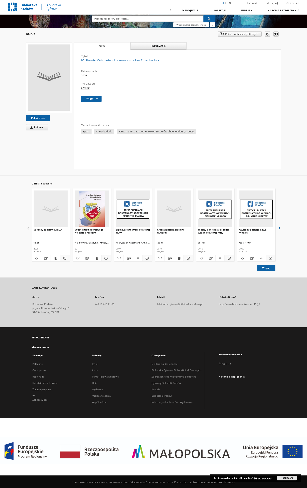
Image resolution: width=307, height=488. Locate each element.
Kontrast (252, 3)
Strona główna (40, 347)
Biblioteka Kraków (162, 395)
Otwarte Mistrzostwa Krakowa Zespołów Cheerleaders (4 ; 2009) (156, 131)
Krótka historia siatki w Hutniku (170, 231)
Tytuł (95, 364)
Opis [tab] (102, 45)
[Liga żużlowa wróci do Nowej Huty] (133, 209)
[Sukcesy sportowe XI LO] (51, 209)
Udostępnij (271, 3)
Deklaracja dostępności (165, 364)
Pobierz (36, 127)
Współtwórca (99, 402)
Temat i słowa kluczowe (105, 376)
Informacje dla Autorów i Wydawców (172, 402)
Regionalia (38, 376)
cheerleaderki (104, 131)
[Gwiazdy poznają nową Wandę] (256, 209)
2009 (84, 75)
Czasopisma (39, 370)
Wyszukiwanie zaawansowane (191, 24)
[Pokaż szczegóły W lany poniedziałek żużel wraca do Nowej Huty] (229, 258)
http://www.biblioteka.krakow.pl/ (239, 304)
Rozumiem (287, 478)
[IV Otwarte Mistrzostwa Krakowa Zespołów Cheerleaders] (49, 77)
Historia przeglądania (283, 10)
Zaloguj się (292, 3)
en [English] (229, 3)
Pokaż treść (38, 118)
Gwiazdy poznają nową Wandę (252, 231)
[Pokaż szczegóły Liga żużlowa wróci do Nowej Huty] (147, 258)
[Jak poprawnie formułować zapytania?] (212, 24)
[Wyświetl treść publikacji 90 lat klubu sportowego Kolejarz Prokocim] (96, 258)
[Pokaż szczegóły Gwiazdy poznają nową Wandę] (270, 258)
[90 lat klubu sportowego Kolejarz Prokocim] (92, 209)
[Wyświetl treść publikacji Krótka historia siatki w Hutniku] (178, 258)
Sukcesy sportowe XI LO (48, 229)
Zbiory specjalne (41, 389)
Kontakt (156, 389)
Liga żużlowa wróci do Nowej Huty (133, 231)
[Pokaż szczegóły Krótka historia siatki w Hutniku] (187, 258)
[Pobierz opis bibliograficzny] (46, 258)
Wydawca (97, 389)
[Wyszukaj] (209, 18)
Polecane (37, 364)
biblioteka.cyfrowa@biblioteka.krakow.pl (179, 304)
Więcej (266, 268)
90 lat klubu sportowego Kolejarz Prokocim (89, 231)
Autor (95, 370)
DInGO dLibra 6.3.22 (135, 482)
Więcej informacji (263, 478)
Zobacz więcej (40, 399)
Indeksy (246, 10)
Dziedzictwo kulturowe (45, 383)
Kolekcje (219, 10)
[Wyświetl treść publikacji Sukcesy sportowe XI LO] (55, 258)
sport (86, 131)
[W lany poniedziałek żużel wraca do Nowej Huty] (215, 209)
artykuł (85, 88)
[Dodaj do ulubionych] (267, 34)
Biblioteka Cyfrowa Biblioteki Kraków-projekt (176, 370)
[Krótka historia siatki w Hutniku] (174, 209)
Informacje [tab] (158, 45)
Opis (94, 383)
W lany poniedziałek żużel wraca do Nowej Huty (213, 231)
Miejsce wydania (101, 395)
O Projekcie (190, 10)
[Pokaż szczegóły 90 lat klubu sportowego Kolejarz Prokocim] (105, 258)
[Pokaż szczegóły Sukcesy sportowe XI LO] (64, 258)
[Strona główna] (169, 10)
